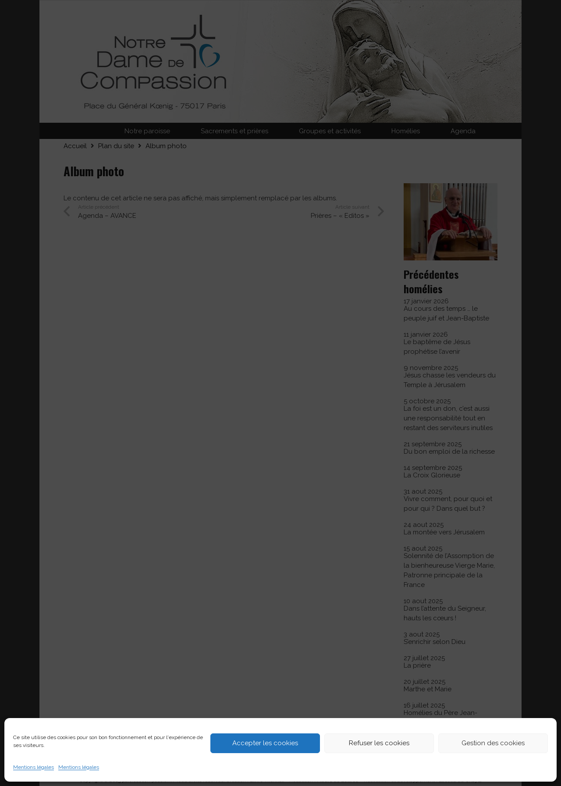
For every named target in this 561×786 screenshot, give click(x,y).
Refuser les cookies (379, 743)
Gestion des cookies (493, 743)
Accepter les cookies (265, 743)
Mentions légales (33, 767)
